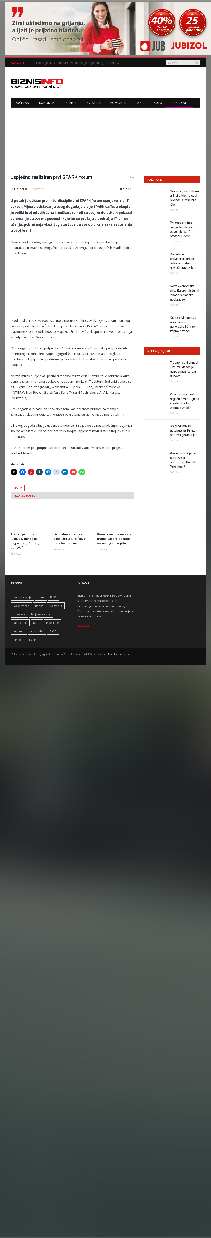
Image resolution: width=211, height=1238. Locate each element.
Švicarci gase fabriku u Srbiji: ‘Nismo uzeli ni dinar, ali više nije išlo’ (184, 197)
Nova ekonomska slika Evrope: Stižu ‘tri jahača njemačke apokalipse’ (184, 292)
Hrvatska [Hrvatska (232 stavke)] (19, 614)
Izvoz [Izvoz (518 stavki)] (41, 597)
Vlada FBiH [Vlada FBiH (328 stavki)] (20, 623)
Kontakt (83, 626)
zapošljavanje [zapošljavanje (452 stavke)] (23, 597)
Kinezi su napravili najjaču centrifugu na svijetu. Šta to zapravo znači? (184, 401)
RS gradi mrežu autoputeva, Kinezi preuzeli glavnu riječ (183, 430)
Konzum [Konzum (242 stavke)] (19, 631)
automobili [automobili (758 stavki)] (37, 631)
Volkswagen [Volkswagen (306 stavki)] (21, 606)
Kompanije (118, 103)
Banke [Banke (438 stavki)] (39, 606)
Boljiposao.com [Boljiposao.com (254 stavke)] (41, 614)
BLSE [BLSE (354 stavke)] (53, 597)
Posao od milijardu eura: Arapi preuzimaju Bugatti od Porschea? (185, 460)
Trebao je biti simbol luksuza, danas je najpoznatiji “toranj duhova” (77, 63)
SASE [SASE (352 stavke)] (53, 631)
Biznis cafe (179, 103)
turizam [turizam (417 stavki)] (31, 640)
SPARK (18, 488)
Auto (158, 103)
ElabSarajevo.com (119, 654)
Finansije (70, 103)
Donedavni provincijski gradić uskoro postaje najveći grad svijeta (114, 538)
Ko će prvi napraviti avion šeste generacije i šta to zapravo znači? (183, 324)
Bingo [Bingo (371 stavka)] (17, 640)
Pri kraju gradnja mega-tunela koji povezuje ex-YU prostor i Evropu (181, 229)
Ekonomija (45, 103)
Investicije (93, 103)
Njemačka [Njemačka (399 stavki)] (55, 606)
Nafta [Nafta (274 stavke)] (36, 623)
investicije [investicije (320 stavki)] (52, 623)
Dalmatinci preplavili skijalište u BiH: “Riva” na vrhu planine (70, 538)
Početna (22, 103)
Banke (140, 103)
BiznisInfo (20, 189)
